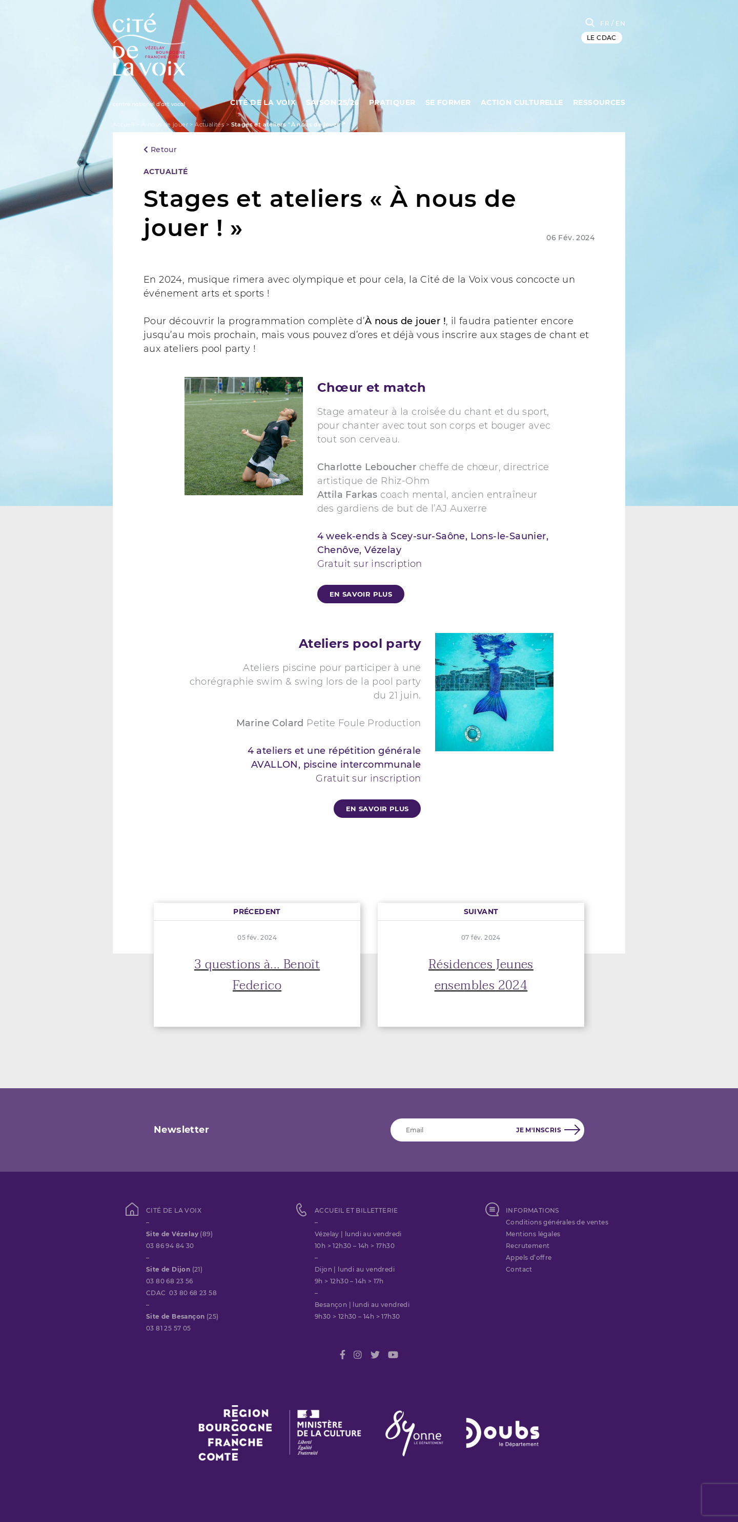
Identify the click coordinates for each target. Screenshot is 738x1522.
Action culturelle (522, 102)
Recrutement (527, 1246)
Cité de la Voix (263, 102)
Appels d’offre (529, 1257)
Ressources (599, 102)
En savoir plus (361, 594)
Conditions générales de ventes (557, 1222)
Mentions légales (533, 1234)
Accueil (124, 124)
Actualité (166, 171)
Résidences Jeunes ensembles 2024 (481, 975)
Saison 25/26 (332, 102)
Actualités (209, 124)
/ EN (618, 23)
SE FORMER (448, 102)
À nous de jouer (164, 124)
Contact (519, 1269)
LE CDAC (602, 37)
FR (604, 23)
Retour (160, 149)
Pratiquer (392, 102)
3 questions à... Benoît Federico (257, 975)
